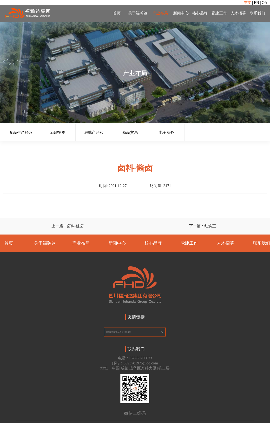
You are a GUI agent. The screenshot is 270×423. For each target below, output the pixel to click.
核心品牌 (200, 13)
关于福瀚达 (137, 13)
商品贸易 (130, 132)
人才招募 (238, 13)
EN (256, 2)
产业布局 (160, 13)
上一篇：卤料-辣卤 (68, 226)
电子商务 (166, 132)
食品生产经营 (21, 132)
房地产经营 (93, 132)
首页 (117, 13)
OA (264, 2)
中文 (247, 2)
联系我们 (257, 13)
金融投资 (57, 132)
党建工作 (219, 13)
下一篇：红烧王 (202, 226)
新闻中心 (181, 13)
